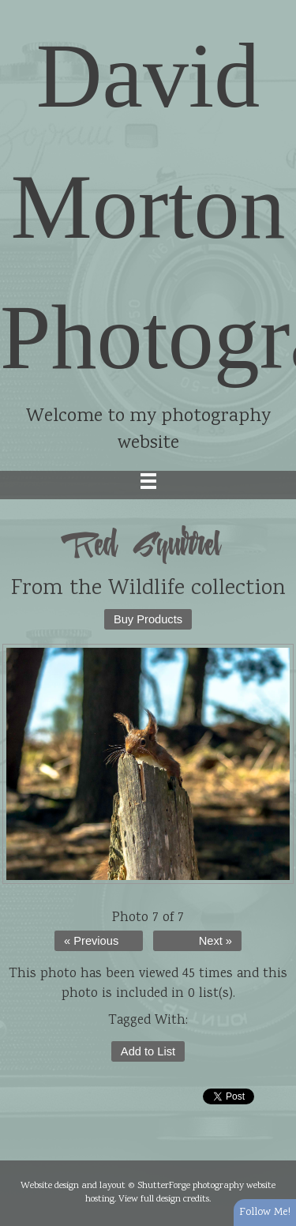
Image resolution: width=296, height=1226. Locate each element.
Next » (215, 941)
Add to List (148, 1051)
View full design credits (163, 1199)
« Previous (91, 941)
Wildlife (146, 589)
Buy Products (148, 619)
